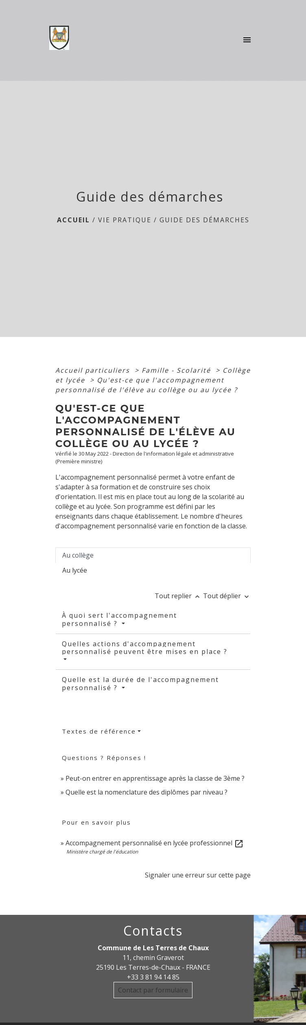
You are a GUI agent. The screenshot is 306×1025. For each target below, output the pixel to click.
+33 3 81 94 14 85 (153, 977)
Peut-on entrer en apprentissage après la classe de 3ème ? (155, 778)
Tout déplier (227, 595)
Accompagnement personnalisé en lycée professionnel (155, 842)
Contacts (153, 930)
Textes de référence (99, 731)
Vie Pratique (124, 219)
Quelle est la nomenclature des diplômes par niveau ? (146, 792)
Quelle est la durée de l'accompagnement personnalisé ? (140, 683)
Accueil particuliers (93, 370)
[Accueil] (61, 40)
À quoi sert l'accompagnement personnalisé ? (119, 619)
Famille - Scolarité (177, 370)
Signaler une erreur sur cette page (198, 875)
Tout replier (179, 595)
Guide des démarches (204, 219)
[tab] (153, 555)
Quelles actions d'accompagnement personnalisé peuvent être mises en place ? (144, 647)
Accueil (73, 219)
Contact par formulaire (153, 990)
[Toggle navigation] (247, 40)
